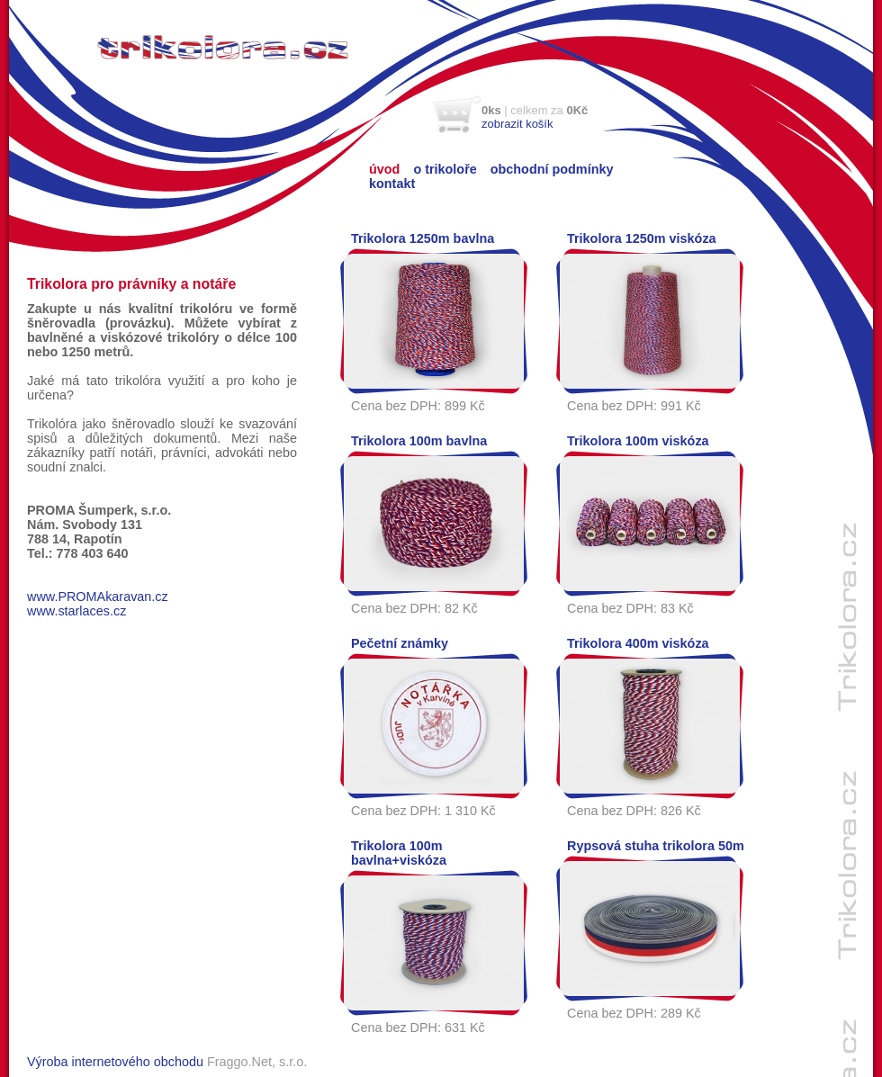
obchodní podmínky (552, 169)
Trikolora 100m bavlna (419, 441)
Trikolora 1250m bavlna (422, 238)
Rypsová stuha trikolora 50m (655, 846)
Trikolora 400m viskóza (638, 643)
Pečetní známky (399, 643)
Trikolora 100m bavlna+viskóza (398, 853)
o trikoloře (444, 169)
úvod (384, 169)
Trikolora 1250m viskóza (641, 238)
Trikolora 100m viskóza (638, 441)
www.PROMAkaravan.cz (97, 596)
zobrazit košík (517, 123)
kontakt (392, 183)
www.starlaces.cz (76, 611)
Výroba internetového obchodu (115, 1062)
